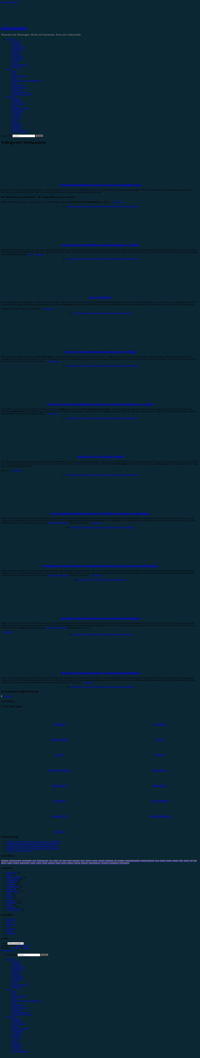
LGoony (9, 863)
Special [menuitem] (14, 982)
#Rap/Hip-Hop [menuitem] (17, 1005)
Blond (51, 861)
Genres (9, 69)
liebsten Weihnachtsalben (58, 523)
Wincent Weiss (113, 863)
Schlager (64, 863)
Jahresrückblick (17, 58)
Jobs (8, 926)
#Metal (14, 78)
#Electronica (16, 90)
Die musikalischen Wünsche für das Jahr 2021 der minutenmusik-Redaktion (100, 513)
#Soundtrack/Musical (20, 92)
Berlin (34, 861)
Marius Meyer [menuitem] (17, 1044)
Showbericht (16, 51)
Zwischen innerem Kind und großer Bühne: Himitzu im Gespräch (33, 844)
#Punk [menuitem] (13, 1003)
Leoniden (4, 863)
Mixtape (9, 896)
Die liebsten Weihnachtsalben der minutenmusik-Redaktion (100, 673)
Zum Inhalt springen (9, 2)
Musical (32, 863)
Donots (82, 861)
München (38, 863)
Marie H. (15, 122)
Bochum (55, 861)
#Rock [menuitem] (14, 992)
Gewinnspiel (16, 55)
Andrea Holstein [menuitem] (18, 1024)
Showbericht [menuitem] (16, 971)
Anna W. (14, 106)
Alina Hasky (16, 101)
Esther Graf (120, 861)
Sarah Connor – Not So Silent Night (100, 456)
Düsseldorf (101, 861)
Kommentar (16, 60)
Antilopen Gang (27, 861)
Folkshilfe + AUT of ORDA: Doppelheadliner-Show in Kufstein (32, 848)
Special (14, 62)
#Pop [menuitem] (13, 994)
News (8, 898)
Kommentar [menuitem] (16, 980)
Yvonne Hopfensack (19, 131)
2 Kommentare (125, 313)
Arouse (27, 948)
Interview (15, 53)
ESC (115, 861)
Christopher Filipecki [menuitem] (20, 1028)
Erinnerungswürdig (19, 65)
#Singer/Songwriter (19, 88)
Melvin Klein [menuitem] (16, 1049)
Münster (44, 863)
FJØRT (157, 861)
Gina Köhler (16, 113)
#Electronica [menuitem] (16, 1010)
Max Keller (16, 127)
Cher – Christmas (100, 297)
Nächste (9, 696)
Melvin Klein (16, 129)
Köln (191, 861)
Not (30, 254)
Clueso (69, 861)
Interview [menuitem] (15, 973)
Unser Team (16, 99)
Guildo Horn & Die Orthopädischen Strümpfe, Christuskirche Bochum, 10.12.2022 (100, 404)
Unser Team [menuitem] (16, 1019)
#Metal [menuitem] (14, 998)
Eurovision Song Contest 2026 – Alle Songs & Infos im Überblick (33, 841)
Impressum (10, 924)
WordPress (15, 948)
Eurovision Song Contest (132, 861)
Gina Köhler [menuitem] (16, 1033)
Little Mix (16, 863)
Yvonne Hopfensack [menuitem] (19, 1051)
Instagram (175, 861)
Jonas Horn (15, 115)
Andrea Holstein (18, 104)
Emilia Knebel (17, 111)
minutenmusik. (14, 28)
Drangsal (95, 861)
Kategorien (10, 39)
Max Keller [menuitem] (16, 1047)
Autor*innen (11, 97)
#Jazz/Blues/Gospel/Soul (21, 94)
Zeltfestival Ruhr (124, 863)
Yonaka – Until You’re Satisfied (19, 851)
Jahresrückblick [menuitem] (17, 978)
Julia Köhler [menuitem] (16, 1038)
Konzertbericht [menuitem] (17, 966)
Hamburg (163, 861)
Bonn (60, 861)
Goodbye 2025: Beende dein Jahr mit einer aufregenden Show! (100, 185)
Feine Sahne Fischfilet (147, 861)
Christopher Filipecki (20, 108)
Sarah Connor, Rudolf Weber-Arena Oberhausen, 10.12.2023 (100, 245)
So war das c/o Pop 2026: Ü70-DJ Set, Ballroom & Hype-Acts (31, 846)
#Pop (13, 74)
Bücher (9, 875)
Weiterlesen (118, 202)
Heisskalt (169, 861)
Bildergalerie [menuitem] (16, 987)
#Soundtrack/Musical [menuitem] (20, 1012)
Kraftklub (186, 861)
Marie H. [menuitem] (15, 1042)
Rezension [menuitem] (15, 962)
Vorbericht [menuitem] (15, 964)
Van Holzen (84, 863)
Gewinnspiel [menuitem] (16, 975)
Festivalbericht (17, 48)
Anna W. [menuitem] (14, 1026)
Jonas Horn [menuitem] (15, 1035)
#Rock (14, 71)
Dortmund (88, 861)
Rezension (15, 42)
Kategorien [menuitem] (10, 959)
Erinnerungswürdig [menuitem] (19, 985)
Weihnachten (105, 863)
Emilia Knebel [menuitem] (17, 1031)
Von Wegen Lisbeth (95, 863)
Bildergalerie (16, 67)
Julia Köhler (16, 117)
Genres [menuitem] (9, 989)
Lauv (195, 861)
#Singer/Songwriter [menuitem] (19, 1008)
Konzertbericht (17, 46)
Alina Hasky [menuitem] (16, 1021)
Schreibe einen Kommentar (126, 206)
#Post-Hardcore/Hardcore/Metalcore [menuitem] (26, 1001)
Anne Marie (4, 861)
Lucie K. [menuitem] (14, 1040)
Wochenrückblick (13, 910)
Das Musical (76, 861)
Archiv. (4, 943)
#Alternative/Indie (18, 76)
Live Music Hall (25, 863)
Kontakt (9, 931)
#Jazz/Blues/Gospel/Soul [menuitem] (21, 1015)
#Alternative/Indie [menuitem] (18, 996)
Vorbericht (15, 44)
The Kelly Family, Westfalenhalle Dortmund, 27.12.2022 (100, 351)
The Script (70, 863)
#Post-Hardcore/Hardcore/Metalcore (26, 81)
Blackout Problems (42, 861)
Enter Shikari (109, 861)
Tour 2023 (77, 863)
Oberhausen (51, 863)
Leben (8, 894)
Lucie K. (14, 120)
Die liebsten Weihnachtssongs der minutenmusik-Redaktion (100, 618)
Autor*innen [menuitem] (11, 1017)
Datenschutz (11, 920)
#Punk (13, 83)
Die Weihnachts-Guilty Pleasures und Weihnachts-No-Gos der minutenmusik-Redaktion (100, 566)
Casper (65, 861)
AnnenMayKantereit (15, 861)
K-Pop (181, 861)
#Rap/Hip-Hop (17, 85)
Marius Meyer (17, 124)
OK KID (58, 863)
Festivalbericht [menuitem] (17, 969)
